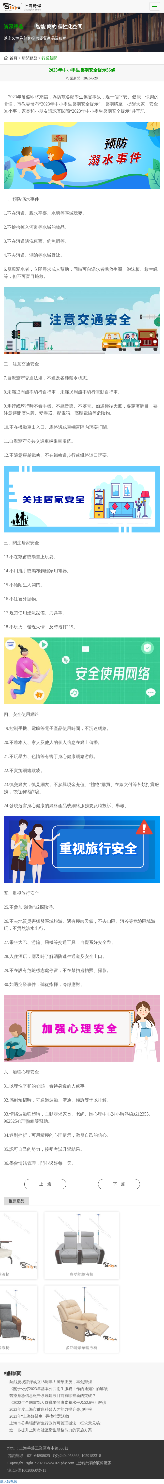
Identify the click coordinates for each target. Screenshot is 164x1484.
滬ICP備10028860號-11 (26, 1470)
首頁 (13, 58)
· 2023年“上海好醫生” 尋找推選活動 (38, 1416)
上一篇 (45, 1184)
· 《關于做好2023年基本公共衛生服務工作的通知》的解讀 (57, 1389)
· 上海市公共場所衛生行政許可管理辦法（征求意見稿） (55, 1423)
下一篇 (119, 1184)
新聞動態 (29, 58)
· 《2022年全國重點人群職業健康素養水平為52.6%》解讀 (56, 1402)
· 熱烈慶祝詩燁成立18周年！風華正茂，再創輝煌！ (51, 1382)
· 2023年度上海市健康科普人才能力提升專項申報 (49, 1409)
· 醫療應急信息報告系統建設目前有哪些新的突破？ (51, 1395)
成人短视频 (8, 1481)
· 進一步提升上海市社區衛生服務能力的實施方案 (49, 1430)
